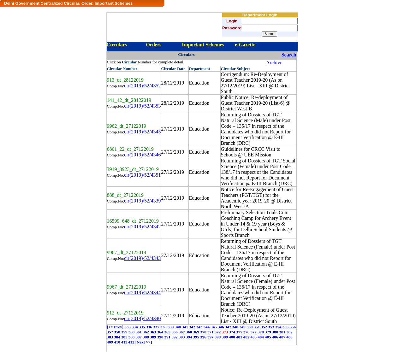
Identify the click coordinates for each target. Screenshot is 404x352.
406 (275, 337)
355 (285, 327)
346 (221, 327)
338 (163, 327)
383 (110, 337)
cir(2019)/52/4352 (142, 85)
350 (250, 327)
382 (289, 332)
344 (206, 327)
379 (268, 332)
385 (124, 337)
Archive (274, 62)
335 (142, 327)
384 (117, 337)
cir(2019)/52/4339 (142, 200)
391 (167, 337)
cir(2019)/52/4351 (142, 175)
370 (203, 332)
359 (124, 332)
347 (228, 327)
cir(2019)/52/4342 (142, 226)
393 (182, 337)
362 (146, 332)
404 (261, 337)
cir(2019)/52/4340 (142, 318)
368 (189, 332)
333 (127, 327)
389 (153, 337)
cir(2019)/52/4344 (142, 292)
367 (182, 332)
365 (167, 332)
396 (203, 337)
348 (235, 327)
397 (210, 337)
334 (135, 327)
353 (271, 327)
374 (232, 332)
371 (210, 332)
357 (110, 332)
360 (131, 332)
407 (282, 337)
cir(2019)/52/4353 (142, 106)
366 (174, 332)
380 (275, 332)
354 (278, 327)
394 (189, 337)
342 (192, 327)
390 (160, 337)
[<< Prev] (115, 327)
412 (131, 342)
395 (196, 337)
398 (218, 337)
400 (232, 337)
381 (282, 332)
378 (261, 332)
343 (199, 327)
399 (225, 337)
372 (218, 332)
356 (292, 327)
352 (264, 327)
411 (124, 342)
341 (185, 327)
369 (196, 332)
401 (239, 337)
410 (117, 342)
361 (139, 332)
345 (214, 327)
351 (257, 327)
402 (246, 337)
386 (131, 337)
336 (149, 327)
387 (139, 337)
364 (160, 332)
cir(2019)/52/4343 (142, 258)
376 (246, 332)
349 (242, 327)
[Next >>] (143, 342)
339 (171, 327)
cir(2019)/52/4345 (142, 131)
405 (268, 337)
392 (174, 337)
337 (156, 327)
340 (178, 327)
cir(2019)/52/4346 (142, 154)
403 (254, 337)
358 (117, 332)
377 (254, 332)
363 (153, 332)
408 (289, 337)
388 (146, 337)
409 (110, 342)
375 (239, 332)
